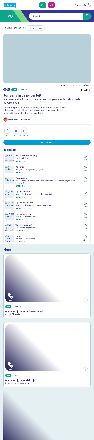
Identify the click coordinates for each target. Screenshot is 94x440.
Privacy (7, 373)
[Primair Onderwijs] (42, 5)
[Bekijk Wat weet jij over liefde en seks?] (47, 181)
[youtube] (23, 416)
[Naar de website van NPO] (89, 5)
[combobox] (42, 16)
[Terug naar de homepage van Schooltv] (9, 5)
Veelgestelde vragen (15, 365)
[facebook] (5, 416)
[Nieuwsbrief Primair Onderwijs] (32, 394)
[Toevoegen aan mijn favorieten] (7, 131)
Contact (8, 362)
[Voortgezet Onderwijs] (51, 5)
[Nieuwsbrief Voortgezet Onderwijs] (61, 394)
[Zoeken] (87, 16)
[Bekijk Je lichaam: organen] (47, 287)
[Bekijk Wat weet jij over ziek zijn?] (47, 234)
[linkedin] (17, 416)
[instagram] (11, 416)
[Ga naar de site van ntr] (80, 423)
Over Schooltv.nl (13, 369)
